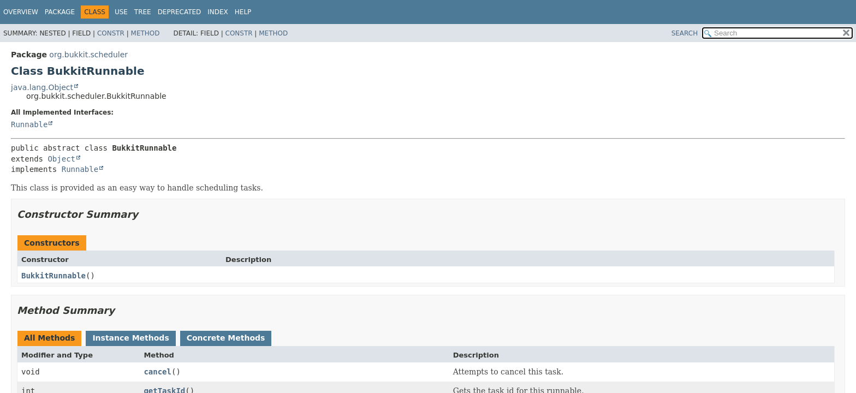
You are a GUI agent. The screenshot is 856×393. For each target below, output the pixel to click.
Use (121, 12)
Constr (110, 33)
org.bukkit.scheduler (88, 54)
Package (60, 12)
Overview (20, 12)
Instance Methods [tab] (130, 338)
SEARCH (684, 33)
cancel (157, 371)
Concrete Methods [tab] (226, 338)
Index (217, 12)
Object (61, 158)
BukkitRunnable (53, 275)
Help (243, 12)
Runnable (29, 124)
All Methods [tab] (49, 338)
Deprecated (179, 12)
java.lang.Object (42, 87)
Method (145, 33)
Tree (142, 12)
